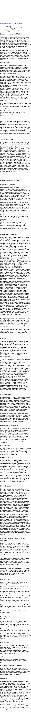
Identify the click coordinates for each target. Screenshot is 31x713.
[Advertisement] (12, 10)
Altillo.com (2, 23)
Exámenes (8, 23)
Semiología (20, 23)
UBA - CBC (14, 23)
